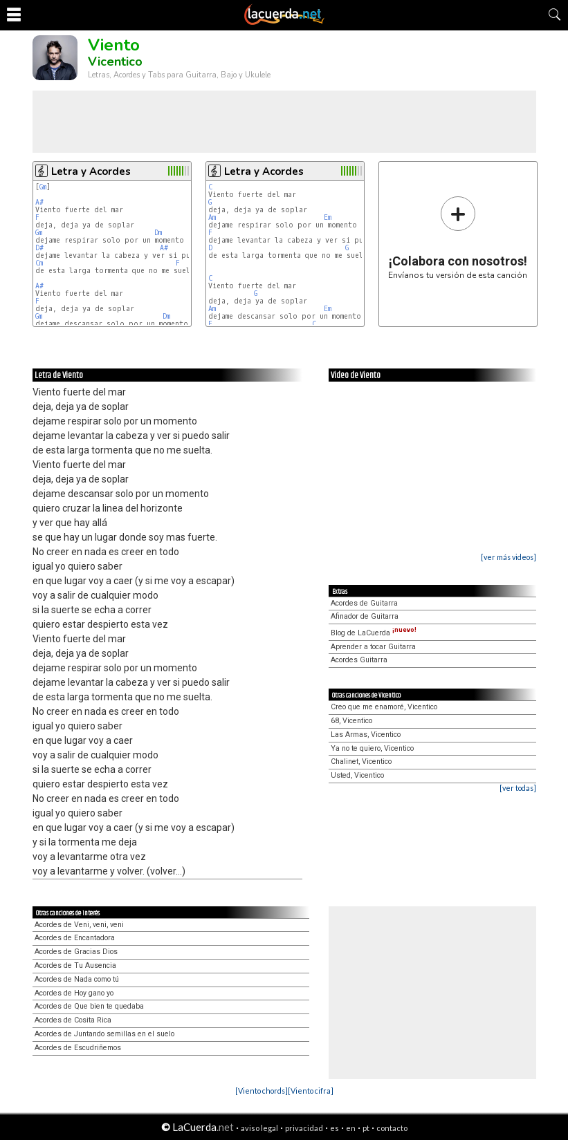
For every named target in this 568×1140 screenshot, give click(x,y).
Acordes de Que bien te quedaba (89, 1006)
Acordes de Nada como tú (77, 979)
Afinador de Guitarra (364, 616)
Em (327, 217)
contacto (391, 1127)
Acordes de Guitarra (364, 603)
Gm (42, 187)
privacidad (304, 1127)
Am (212, 217)
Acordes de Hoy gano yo (74, 993)
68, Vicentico (351, 720)
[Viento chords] (261, 1090)
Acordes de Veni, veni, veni (79, 924)
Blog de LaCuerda (373, 632)
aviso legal (259, 1127)
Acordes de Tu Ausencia (75, 965)
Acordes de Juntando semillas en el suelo (104, 1033)
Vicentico (115, 61)
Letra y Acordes (91, 171)
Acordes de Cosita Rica (73, 1020)
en (351, 1127)
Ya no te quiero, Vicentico (372, 748)
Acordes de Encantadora (75, 937)
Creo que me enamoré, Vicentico (384, 706)
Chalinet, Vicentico (361, 761)
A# (39, 202)
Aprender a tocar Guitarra (373, 646)
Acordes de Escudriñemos (78, 1047)
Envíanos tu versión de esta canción (457, 237)
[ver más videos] (508, 556)
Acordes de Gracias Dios (76, 951)
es (334, 1127)
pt (366, 1127)
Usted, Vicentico (357, 775)
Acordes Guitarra (359, 659)
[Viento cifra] (310, 1090)
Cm (39, 263)
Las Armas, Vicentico (366, 734)
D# (39, 247)
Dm (158, 232)
